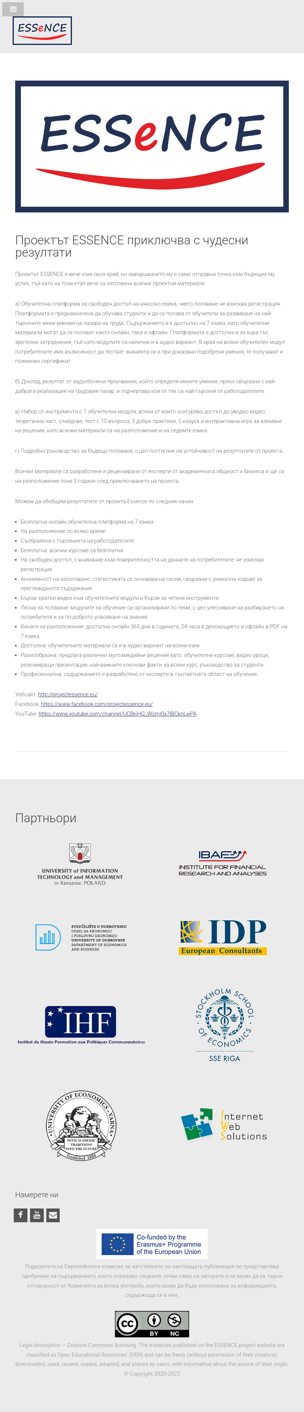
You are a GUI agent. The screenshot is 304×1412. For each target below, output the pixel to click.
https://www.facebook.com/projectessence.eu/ (97, 704)
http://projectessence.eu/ (68, 694)
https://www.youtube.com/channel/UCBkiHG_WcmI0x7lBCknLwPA (117, 713)
